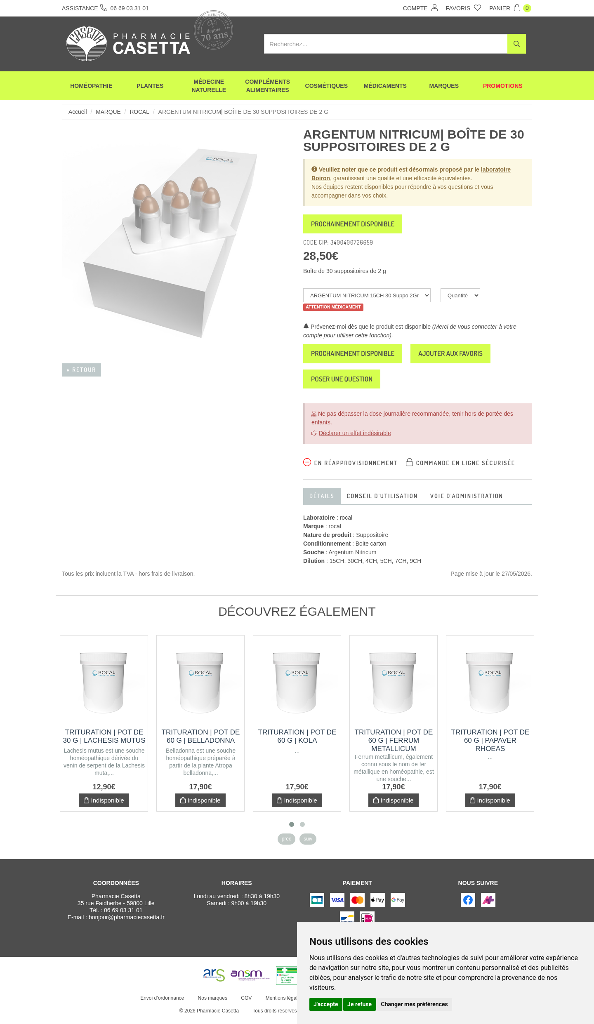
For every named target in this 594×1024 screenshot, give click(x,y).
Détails (322, 500)
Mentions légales (283, 1002)
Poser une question (345, 382)
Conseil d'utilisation (382, 500)
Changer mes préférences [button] (414, 1004)
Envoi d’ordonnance (162, 1002)
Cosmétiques (326, 86)
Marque (108, 111)
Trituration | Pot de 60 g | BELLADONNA (201, 741)
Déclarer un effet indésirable (355, 437)
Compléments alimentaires (267, 86)
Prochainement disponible (357, 224)
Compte (420, 8)
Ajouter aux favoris (462, 355)
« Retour (81, 369)
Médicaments (385, 86)
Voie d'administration (466, 500)
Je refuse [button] (359, 1004)
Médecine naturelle (208, 86)
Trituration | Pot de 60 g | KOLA (297, 741)
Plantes (150, 86)
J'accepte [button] (326, 1004)
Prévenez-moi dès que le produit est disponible (367, 328)
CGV (245, 1002)
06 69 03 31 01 (123, 914)
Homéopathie (91, 86)
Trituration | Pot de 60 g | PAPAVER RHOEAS (490, 745)
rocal (140, 111)
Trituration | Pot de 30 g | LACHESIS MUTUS (104, 741)
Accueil (77, 111)
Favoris (463, 8)
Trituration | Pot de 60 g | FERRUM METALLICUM (394, 745)
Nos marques (211, 1002)
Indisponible (104, 804)
